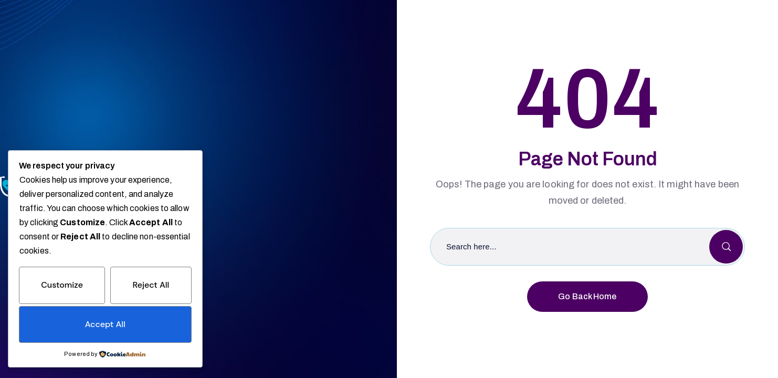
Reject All (150, 284)
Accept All (105, 324)
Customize (62, 284)
